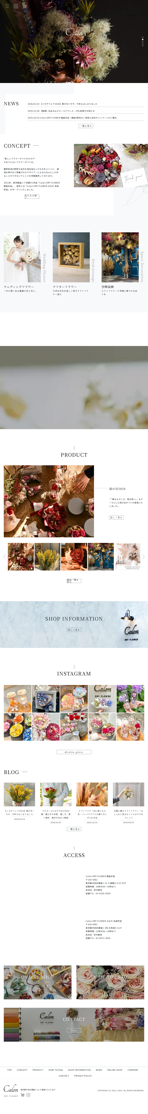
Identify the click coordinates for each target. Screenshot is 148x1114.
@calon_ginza (74, 770)
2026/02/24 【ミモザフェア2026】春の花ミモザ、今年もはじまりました (62, 103)
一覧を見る (86, 126)
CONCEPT (22, 1081)
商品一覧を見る (74, 596)
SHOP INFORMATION (79, 1081)
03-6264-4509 (103, 914)
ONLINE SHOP (115, 1081)
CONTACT (64, 1087)
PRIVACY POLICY (83, 1087)
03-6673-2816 (103, 958)
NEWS (99, 1081)
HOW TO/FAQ (56, 1081)
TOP (9, 1081)
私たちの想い (32, 210)
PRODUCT (38, 1081)
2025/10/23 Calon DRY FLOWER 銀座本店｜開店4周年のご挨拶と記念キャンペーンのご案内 (72, 117)
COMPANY (133, 1081)
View (37, 1009)
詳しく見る (119, 533)
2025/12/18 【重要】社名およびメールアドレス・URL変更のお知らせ (61, 110)
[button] (142, 37)
